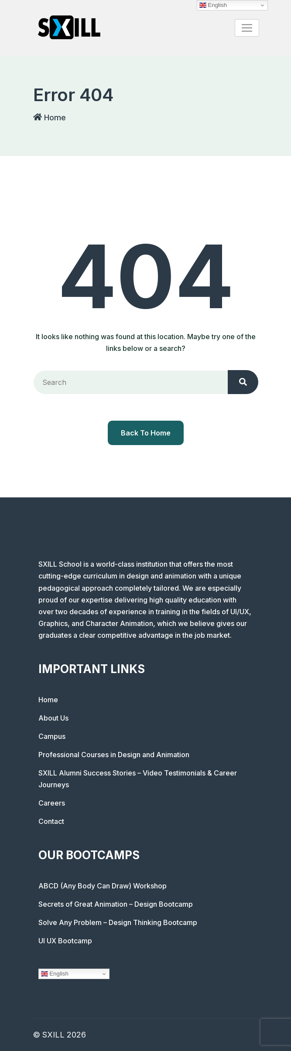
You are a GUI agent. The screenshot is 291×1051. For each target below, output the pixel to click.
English (54, 973)
